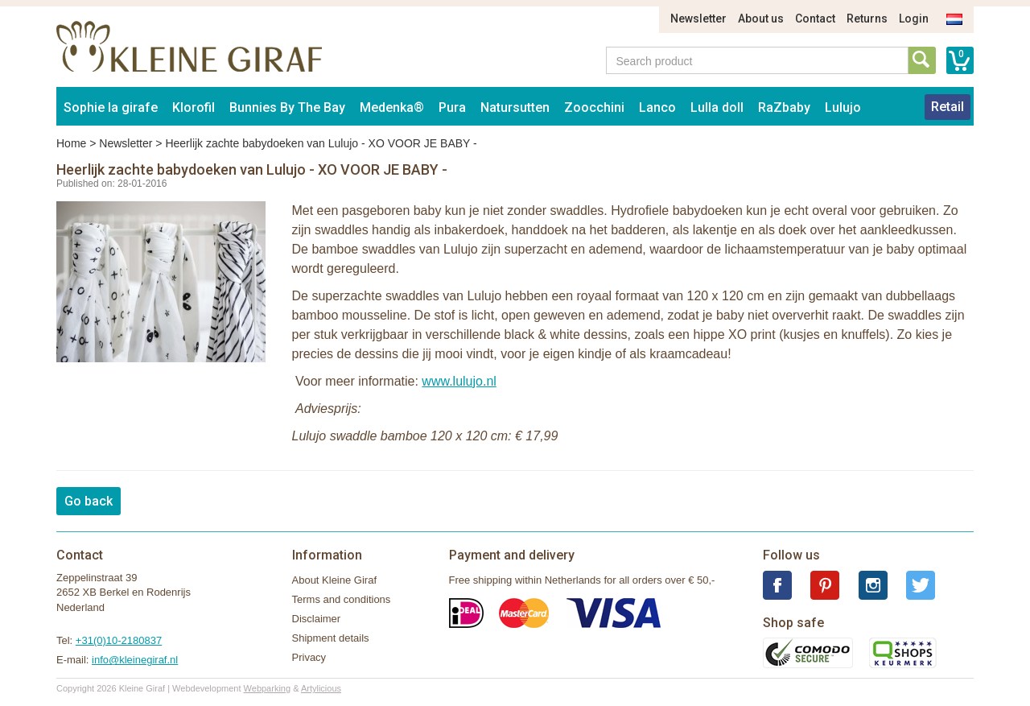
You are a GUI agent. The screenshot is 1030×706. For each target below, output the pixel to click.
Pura (452, 107)
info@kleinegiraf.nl (135, 660)
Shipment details (330, 638)
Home (71, 143)
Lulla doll (717, 107)
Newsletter (698, 18)
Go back (88, 501)
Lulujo (843, 107)
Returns (867, 18)
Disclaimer (316, 619)
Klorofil (193, 107)
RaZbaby (784, 107)
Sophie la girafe (111, 107)
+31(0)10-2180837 (119, 640)
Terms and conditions (341, 599)
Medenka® (392, 107)
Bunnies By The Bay (287, 107)
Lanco (657, 107)
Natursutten (515, 107)
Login (914, 18)
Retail (947, 106)
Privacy (309, 657)
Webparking (267, 688)
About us (761, 18)
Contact (815, 18)
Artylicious (321, 688)
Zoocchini (594, 107)
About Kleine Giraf (334, 580)
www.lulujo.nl (459, 381)
